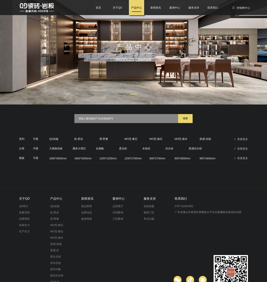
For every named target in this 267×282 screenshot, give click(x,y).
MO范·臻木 (181, 138)
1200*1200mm (108, 158)
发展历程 (24, 212)
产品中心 (136, 7)
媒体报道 (86, 218)
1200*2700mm (133, 158)
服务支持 (193, 7)
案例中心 (174, 7)
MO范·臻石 (156, 138)
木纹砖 (146, 148)
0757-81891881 (184, 206)
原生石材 (55, 256)
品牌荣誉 (24, 218)
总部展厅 (118, 206)
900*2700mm (157, 158)
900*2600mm (182, 158)
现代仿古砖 (57, 275)
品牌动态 (86, 212)
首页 (98, 7)
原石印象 (55, 269)
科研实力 (24, 225)
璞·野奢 (103, 138)
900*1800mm (207, 158)
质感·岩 (54, 250)
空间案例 (118, 212)
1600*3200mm (83, 158)
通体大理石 (79, 148)
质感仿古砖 (195, 148)
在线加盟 (149, 206)
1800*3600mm (58, 158)
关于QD (117, 7)
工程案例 (118, 218)
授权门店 (149, 212)
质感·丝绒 (205, 138)
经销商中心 (241, 7)
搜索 (185, 118)
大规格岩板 (56, 148)
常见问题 (149, 218)
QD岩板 (54, 138)
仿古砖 (169, 148)
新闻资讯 (155, 7)
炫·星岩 (78, 138)
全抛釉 (100, 148)
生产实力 (24, 231)
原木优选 (55, 262)
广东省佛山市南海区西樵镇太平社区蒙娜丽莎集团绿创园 (208, 212)
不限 (35, 138)
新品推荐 (86, 206)
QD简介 (23, 206)
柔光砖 (123, 148)
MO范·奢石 (130, 138)
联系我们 (212, 7)
